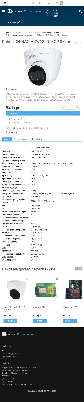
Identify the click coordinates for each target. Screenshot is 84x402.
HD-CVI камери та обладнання (47, 32)
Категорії (13, 22)
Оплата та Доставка (11, 353)
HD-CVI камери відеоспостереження (19, 35)
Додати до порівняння (19, 122)
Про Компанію (8, 357)
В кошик (10, 321)
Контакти (6, 350)
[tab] (7, 139)
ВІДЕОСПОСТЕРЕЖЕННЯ (22, 32)
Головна (5, 32)
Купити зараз (42, 113)
